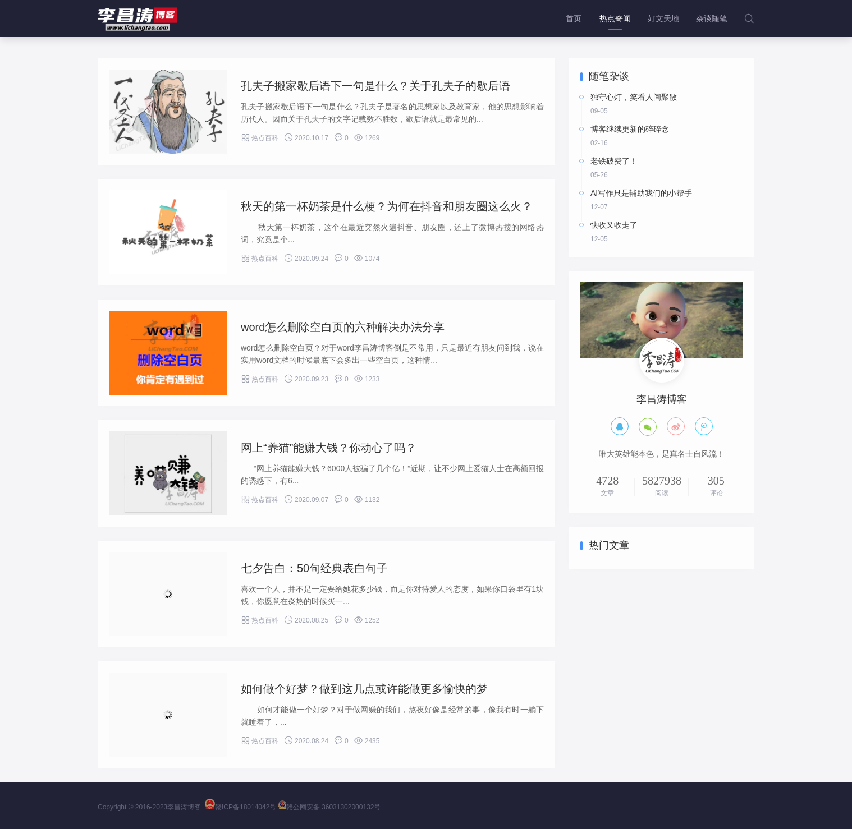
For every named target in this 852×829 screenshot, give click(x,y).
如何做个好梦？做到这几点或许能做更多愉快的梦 (364, 689)
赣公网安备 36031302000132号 (329, 807)
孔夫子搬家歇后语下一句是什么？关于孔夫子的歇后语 (375, 86)
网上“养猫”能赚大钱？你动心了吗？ (328, 447)
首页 (573, 18)
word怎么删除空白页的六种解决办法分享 (343, 327)
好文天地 (663, 18)
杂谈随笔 (711, 18)
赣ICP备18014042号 (240, 807)
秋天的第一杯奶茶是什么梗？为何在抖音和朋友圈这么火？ (387, 206)
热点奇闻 (615, 18)
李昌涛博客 (184, 807)
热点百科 (259, 138)
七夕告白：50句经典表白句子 (314, 568)
